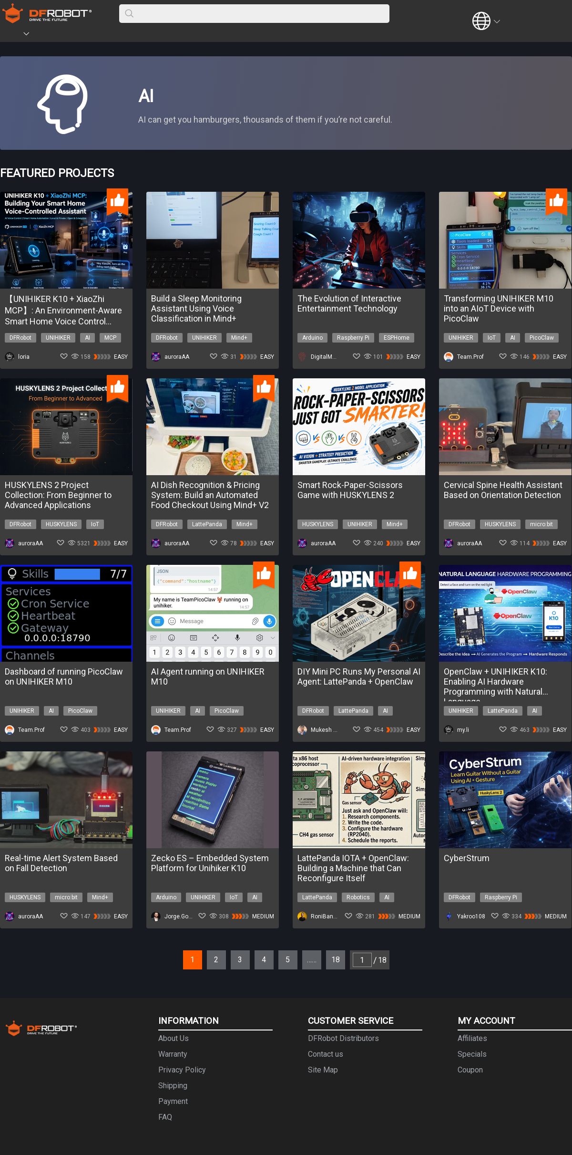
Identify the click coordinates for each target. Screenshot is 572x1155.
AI (87, 337)
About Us (173, 1038)
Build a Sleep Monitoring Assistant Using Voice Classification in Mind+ (196, 308)
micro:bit (541, 524)
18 (335, 959)
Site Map (323, 1069)
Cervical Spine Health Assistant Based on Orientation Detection (503, 490)
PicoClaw (542, 337)
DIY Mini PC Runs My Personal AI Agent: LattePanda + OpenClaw (358, 676)
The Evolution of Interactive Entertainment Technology (349, 303)
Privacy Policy (182, 1069)
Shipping (172, 1085)
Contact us (325, 1054)
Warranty (172, 1054)
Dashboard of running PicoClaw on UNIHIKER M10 (64, 676)
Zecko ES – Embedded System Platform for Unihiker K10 (210, 863)
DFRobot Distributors (343, 1038)
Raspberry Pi (353, 337)
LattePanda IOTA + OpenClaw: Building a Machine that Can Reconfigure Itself (353, 868)
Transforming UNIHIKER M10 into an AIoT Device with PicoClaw (498, 308)
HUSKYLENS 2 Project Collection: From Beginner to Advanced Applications (58, 495)
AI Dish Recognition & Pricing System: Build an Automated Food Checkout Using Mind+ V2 (210, 495)
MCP (110, 337)
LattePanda (207, 524)
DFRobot (20, 337)
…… (312, 959)
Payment (173, 1101)
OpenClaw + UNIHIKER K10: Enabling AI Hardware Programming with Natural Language (495, 681)
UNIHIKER (58, 337)
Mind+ (239, 337)
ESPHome (396, 337)
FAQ (165, 1117)
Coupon (470, 1069)
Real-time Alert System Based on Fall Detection (61, 863)
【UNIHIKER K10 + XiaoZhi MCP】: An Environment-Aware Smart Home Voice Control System (63, 310)
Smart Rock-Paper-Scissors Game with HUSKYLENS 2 (350, 490)
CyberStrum (467, 858)
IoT (492, 337)
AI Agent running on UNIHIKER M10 (208, 676)
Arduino (312, 337)
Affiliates (472, 1038)
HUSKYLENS (61, 524)
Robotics (358, 897)
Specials (472, 1054)
